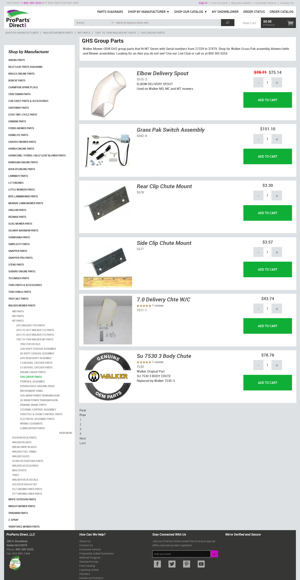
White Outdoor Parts (22, 499)
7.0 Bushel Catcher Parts (36, 363)
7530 (140, 367)
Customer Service (265, 3)
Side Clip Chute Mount (164, 242)
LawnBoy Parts (18, 176)
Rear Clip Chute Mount (164, 186)
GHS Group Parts (31, 377)
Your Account (219, 3)
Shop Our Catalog (188, 12)
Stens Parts (16, 264)
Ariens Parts (16, 60)
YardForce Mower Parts (24, 526)
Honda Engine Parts (21, 148)
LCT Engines (16, 183)
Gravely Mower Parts (22, 142)
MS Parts (18, 316)
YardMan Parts (18, 513)
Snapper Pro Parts (20, 258)
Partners (84, 574)
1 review (157, 305)
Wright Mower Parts (21, 506)
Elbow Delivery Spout (163, 73)
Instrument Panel (31, 391)
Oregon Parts (17, 210)
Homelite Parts (18, 135)
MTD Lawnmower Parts (23, 196)
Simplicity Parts (19, 244)
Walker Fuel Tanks (24, 451)
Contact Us (287, 3)
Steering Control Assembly (38, 409)
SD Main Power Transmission (39, 400)
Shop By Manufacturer (147, 12)
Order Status (254, 12)
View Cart (249, 23)
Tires (15, 475)
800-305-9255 (24, 549)
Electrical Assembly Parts (37, 419)
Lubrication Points (32, 428)
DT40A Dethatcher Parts (27, 461)
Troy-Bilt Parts (18, 298)
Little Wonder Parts (21, 189)
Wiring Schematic (31, 423)
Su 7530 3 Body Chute (164, 355)
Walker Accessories (25, 465)
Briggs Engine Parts (21, 73)
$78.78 (267, 355)
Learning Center (89, 570)
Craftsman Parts (19, 94)
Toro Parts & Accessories (25, 285)
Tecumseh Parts (18, 278)
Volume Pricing (88, 561)
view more (65, 433)
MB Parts (18, 311)
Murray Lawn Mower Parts (25, 203)
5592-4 (142, 136)
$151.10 (267, 129)
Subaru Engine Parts (21, 271)
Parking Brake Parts (33, 405)
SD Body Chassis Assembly (37, 353)
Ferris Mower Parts (21, 128)
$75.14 (275, 72)
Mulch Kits (19, 470)
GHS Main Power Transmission (40, 395)
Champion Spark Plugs (23, 87)
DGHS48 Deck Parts (24, 437)
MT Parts (18, 320)
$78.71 (260, 72)
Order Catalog (282, 12)
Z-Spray (13, 520)
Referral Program (89, 557)
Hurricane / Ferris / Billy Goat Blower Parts (37, 155)
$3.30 (267, 185)
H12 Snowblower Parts (27, 489)
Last (83, 443)
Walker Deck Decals (25, 479)
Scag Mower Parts (20, 223)
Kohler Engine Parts (21, 169)
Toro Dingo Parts (19, 292)
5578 (140, 192)
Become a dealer (241, 3)
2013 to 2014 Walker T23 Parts (35, 334)
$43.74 (267, 298)
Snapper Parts (17, 251)
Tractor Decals (30, 344)
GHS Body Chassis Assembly (38, 348)
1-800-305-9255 (31, 3)
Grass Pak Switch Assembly (170, 129)
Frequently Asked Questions (96, 553)
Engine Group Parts (33, 372)
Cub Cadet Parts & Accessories (28, 101)
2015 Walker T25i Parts (30, 325)
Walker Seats (21, 456)
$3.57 (267, 242)
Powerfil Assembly (32, 381)
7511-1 (142, 310)
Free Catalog (87, 566)
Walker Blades (22, 442)
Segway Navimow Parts (23, 230)
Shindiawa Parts (19, 237)
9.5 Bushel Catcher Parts (36, 367)
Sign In (203, 3)
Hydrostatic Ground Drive (37, 386)
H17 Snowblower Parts (27, 493)
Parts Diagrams (110, 12)
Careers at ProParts (91, 578)
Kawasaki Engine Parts (23, 162)
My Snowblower (225, 12)
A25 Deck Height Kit (24, 484)
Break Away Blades (24, 447)
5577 (140, 249)
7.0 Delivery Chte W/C (163, 299)
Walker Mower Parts (21, 305)
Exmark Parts (17, 121)
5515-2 (142, 79)
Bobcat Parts (16, 80)
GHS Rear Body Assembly (36, 358)
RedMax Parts (17, 217)
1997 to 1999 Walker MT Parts (35, 339)
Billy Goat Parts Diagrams (25, 67)
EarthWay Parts (18, 107)
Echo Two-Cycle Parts (22, 114)
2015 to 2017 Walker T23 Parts (35, 330)
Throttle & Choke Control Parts (41, 414)
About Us (84, 541)
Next (83, 438)
